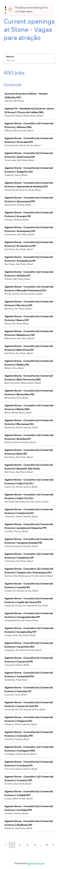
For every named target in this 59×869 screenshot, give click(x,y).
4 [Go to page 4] (35, 844)
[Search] (29, 60)
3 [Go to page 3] (27, 844)
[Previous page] (5, 845)
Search (10, 56)
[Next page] (53, 845)
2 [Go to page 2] (19, 844)
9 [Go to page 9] (47, 844)
